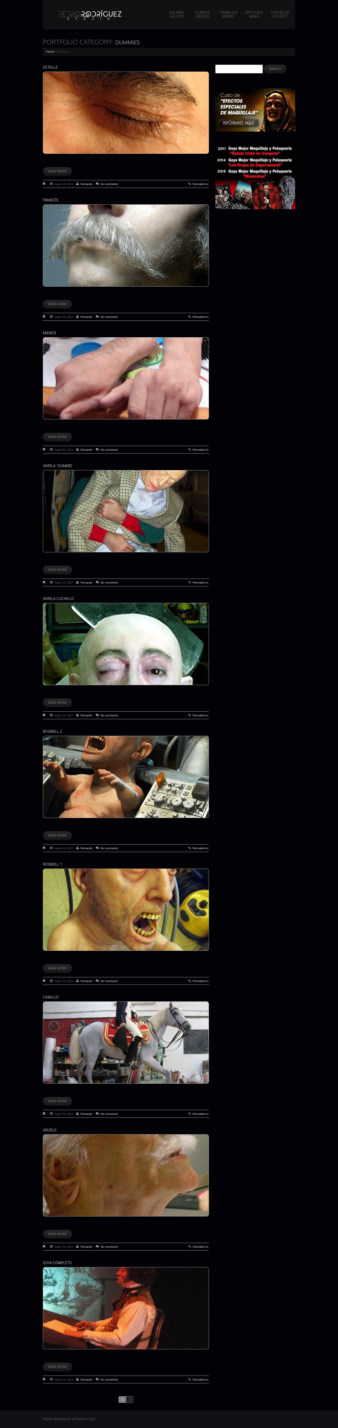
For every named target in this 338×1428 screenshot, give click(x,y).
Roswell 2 (52, 731)
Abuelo (49, 1129)
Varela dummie (57, 465)
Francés (50, 199)
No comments (109, 184)
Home (50, 52)
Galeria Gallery (176, 14)
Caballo (51, 997)
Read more (57, 171)
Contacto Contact (280, 14)
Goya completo (57, 1262)
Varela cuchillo (58, 598)
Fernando (86, 184)
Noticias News (254, 14)
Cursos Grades (202, 14)
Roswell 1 (52, 864)
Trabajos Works (228, 14)
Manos (49, 332)
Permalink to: (200, 184)
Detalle (50, 67)
